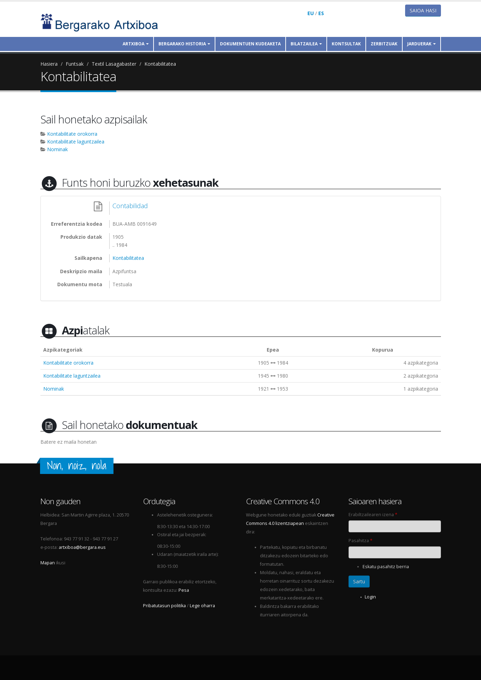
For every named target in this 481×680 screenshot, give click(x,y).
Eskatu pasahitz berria (386, 567)
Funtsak (75, 63)
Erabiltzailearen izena (373, 515)
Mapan (47, 563)
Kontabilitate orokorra (72, 133)
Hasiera (49, 63)
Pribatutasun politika (164, 606)
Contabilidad (130, 205)
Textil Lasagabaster (114, 63)
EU (310, 13)
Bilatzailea (306, 44)
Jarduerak (421, 44)
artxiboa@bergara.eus (82, 547)
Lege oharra (202, 606)
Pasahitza (360, 541)
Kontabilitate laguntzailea (75, 141)
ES (321, 13)
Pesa (183, 590)
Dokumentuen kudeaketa (250, 44)
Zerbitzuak (384, 44)
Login (370, 597)
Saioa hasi (423, 10)
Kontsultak (346, 44)
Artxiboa (136, 44)
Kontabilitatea (160, 63)
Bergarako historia (184, 44)
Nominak (57, 149)
